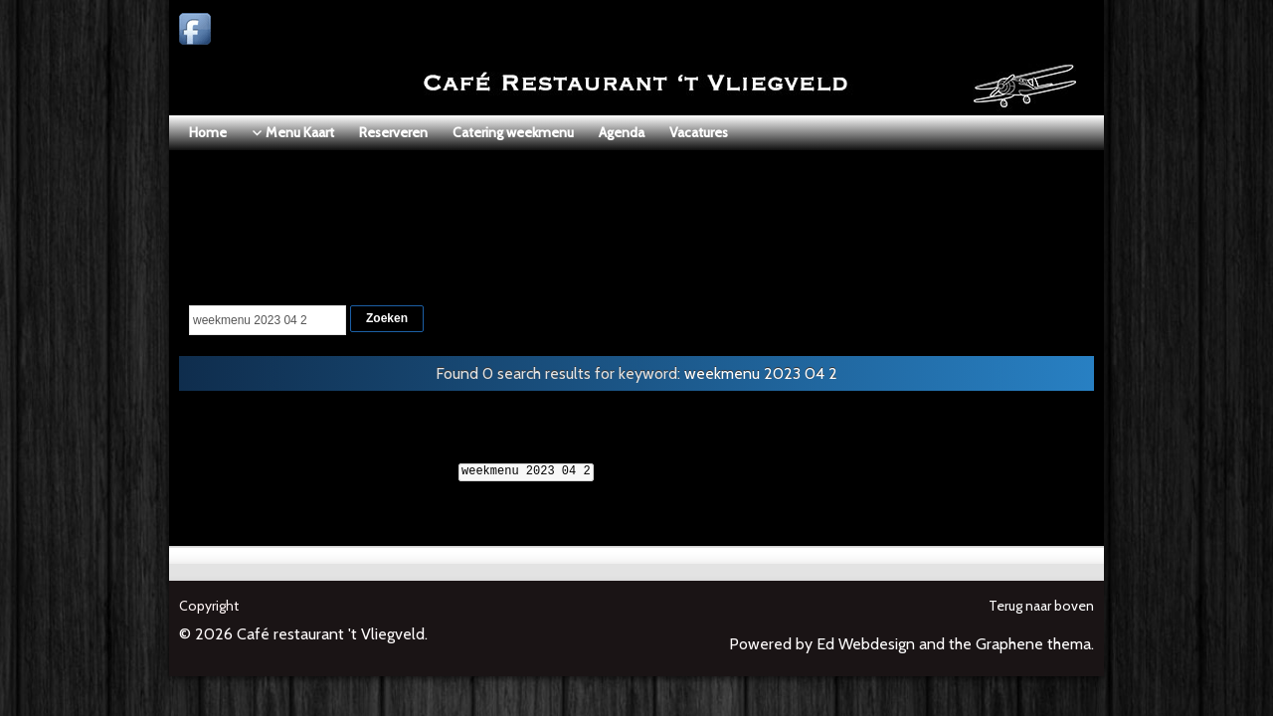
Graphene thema (1033, 643)
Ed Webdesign (866, 643)
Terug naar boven (1041, 606)
